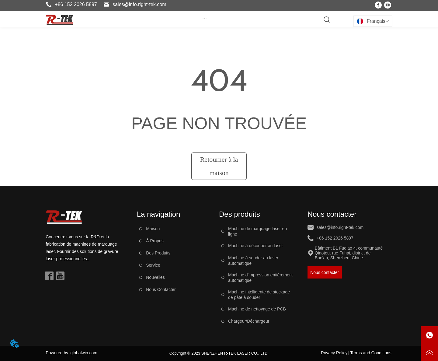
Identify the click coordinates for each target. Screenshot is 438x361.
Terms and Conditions (370, 352)
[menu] (204, 18)
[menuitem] (204, 18)
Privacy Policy (334, 352)
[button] (204, 18)
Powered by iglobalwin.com (71, 352)
